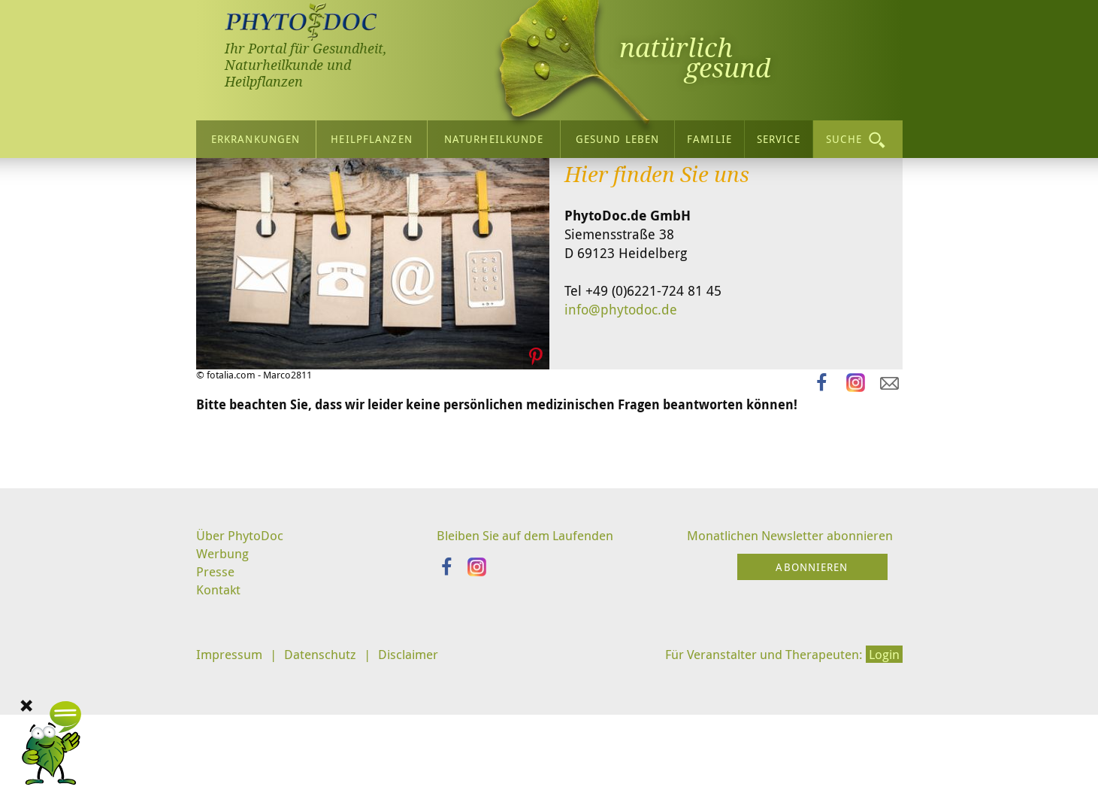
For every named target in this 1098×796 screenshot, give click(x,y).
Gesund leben (617, 134)
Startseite (226, 183)
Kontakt (219, 725)
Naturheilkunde (494, 134)
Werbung (224, 687)
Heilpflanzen (371, 134)
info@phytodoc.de (620, 441)
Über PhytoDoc (242, 668)
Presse (216, 706)
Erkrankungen (255, 134)
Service (778, 134)
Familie (709, 134)
